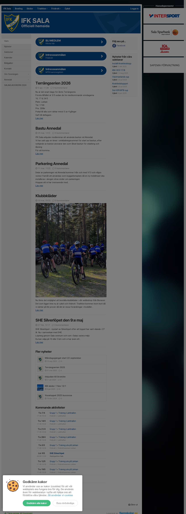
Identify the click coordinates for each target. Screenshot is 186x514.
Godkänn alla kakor (37, 503)
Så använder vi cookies (60, 495)
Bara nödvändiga (65, 503)
